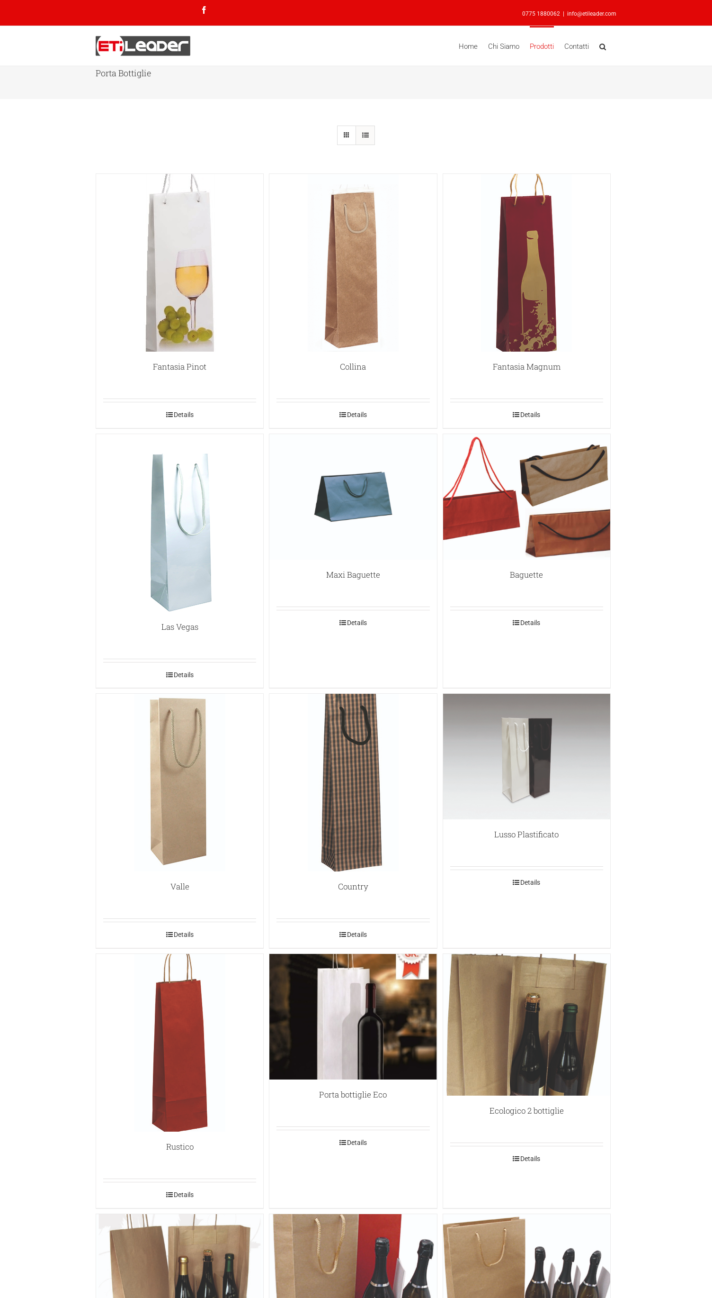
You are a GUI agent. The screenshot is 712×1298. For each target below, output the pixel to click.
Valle (179, 886)
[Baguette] (526, 497)
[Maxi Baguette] (352, 497)
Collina (353, 366)
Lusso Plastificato (526, 834)
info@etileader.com (591, 13)
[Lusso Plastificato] (526, 756)
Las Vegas (179, 626)
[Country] (352, 782)
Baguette (526, 574)
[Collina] (352, 263)
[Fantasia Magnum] (526, 263)
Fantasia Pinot (179, 366)
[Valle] (179, 782)
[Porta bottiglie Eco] (352, 1017)
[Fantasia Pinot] (179, 263)
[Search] (602, 46)
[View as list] (365, 135)
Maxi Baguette (353, 574)
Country (353, 886)
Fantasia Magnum (527, 366)
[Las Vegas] (179, 523)
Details (184, 414)
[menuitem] (473, 46)
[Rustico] (179, 1043)
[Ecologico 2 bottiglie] (526, 1025)
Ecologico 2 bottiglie (527, 1110)
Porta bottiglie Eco (353, 1094)
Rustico (180, 1146)
